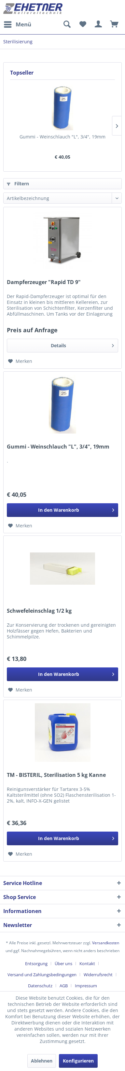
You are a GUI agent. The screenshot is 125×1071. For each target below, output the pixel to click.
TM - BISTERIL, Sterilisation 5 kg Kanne (56, 775)
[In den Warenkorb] (62, 510)
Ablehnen (41, 1061)
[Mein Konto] (98, 24)
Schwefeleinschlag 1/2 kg (39, 610)
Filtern (18, 183)
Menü (17, 23)
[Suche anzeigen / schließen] (66, 24)
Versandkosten (105, 943)
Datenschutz (40, 986)
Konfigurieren (78, 1061)
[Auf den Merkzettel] (20, 361)
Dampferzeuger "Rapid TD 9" (44, 282)
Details (82, 344)
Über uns (63, 963)
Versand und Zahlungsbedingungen (41, 975)
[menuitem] (17, 24)
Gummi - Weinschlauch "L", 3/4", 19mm (62, 137)
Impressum (86, 986)
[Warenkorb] (114, 24)
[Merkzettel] (82, 24)
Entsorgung (36, 963)
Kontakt (87, 963)
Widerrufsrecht (98, 975)
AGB (64, 986)
